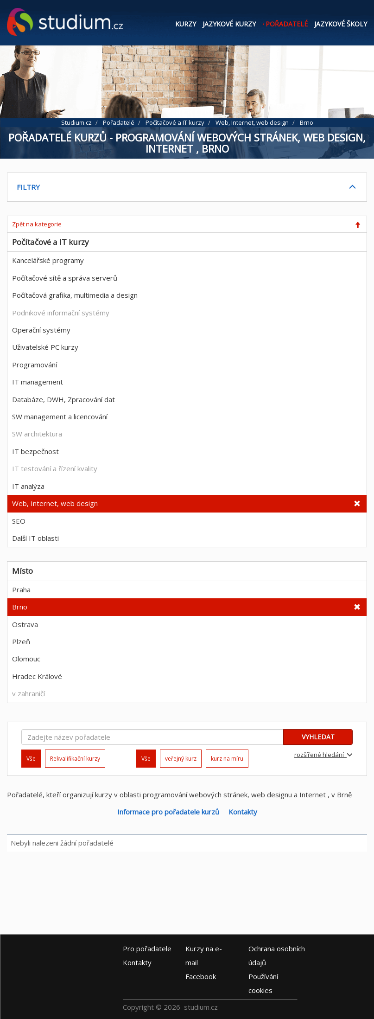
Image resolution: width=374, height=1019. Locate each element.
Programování (34, 364)
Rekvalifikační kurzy (75, 759)
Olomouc (26, 658)
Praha (21, 589)
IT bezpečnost (35, 451)
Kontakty (242, 811)
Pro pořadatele (147, 948)
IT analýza (28, 486)
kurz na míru (227, 759)
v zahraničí (28, 693)
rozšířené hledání (323, 754)
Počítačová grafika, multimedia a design (75, 295)
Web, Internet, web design (55, 503)
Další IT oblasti (35, 538)
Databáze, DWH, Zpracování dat (63, 399)
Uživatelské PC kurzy (45, 347)
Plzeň (21, 641)
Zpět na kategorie (37, 224)
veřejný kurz (181, 759)
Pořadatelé (287, 23)
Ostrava (25, 624)
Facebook (200, 976)
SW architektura (37, 433)
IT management (37, 381)
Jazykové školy (340, 23)
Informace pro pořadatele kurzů (168, 811)
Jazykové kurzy (229, 23)
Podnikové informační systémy (60, 312)
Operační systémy (41, 329)
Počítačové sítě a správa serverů (64, 277)
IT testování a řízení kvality (54, 468)
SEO (18, 521)
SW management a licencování (60, 416)
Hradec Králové (37, 676)
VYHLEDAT (318, 736)
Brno (19, 606)
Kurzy (185, 23)
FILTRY (28, 187)
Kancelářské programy (48, 260)
